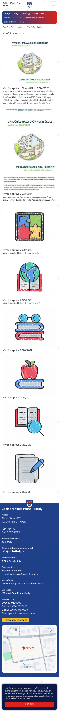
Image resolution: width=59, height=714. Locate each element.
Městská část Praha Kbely (16, 593)
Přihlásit (52, 690)
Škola (13, 27)
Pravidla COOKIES (36, 693)
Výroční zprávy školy (35, 27)
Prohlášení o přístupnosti (19, 693)
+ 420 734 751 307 (11, 561)
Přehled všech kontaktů (15, 620)
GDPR (47, 693)
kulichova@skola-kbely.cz (24, 574)
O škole (21, 27)
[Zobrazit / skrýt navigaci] (53, 4)
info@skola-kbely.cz (13, 551)
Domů (5, 27)
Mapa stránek (43, 690)
